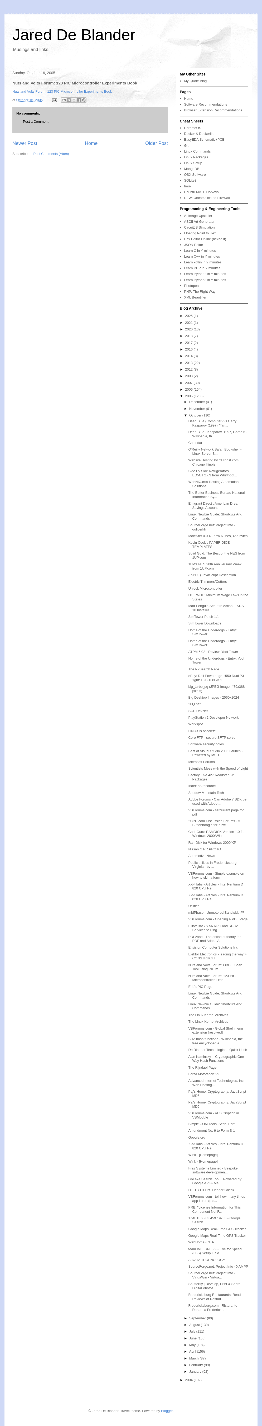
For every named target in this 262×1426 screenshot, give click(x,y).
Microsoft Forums (201, 762)
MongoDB (191, 169)
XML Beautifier (195, 297)
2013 (189, 363)
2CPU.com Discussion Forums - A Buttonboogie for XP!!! (214, 823)
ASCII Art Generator (199, 222)
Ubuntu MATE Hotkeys (201, 192)
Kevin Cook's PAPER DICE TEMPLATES (209, 545)
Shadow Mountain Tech (206, 793)
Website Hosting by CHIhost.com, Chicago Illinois (213, 462)
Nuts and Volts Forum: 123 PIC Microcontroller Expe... (211, 978)
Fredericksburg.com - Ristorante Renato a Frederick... (212, 1308)
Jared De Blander (73, 35)
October (195, 415)
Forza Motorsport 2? (203, 1074)
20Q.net (194, 704)
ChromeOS (192, 128)
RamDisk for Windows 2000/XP (212, 843)
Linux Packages (196, 157)
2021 (189, 323)
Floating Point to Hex (200, 233)
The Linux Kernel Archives (208, 1015)
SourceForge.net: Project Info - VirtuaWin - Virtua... (211, 1275)
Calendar (195, 443)
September (198, 1318)
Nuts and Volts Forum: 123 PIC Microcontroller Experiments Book (62, 91)
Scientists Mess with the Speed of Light (218, 768)
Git (186, 146)
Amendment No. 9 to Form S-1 (211, 1131)
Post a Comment (35, 122)
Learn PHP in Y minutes (202, 268)
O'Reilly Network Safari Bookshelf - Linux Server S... (214, 451)
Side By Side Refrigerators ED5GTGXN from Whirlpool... (212, 473)
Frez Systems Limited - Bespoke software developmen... (212, 1170)
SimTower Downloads (204, 623)
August (195, 1325)
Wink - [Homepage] (202, 1155)
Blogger (167, 1411)
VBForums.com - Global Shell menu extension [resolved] (215, 1030)
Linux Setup (193, 163)
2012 (189, 369)
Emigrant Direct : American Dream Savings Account (214, 505)
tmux (187, 186)
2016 (189, 349)
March (194, 1358)
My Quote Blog (195, 81)
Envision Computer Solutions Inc (213, 947)
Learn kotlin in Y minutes (202, 262)
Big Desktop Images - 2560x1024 (213, 697)
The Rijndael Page (202, 1067)
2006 (189, 389)
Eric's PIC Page (200, 987)
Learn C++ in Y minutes (202, 256)
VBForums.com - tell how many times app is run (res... (216, 1199)
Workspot (195, 724)
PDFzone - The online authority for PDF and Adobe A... (214, 939)
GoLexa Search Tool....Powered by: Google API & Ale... (215, 1181)
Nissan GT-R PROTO (204, 849)
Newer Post (24, 143)
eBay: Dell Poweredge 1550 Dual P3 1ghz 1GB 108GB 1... (216, 678)
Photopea (191, 286)
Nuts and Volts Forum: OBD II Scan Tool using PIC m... (215, 967)
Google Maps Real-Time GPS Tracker (217, 1229)
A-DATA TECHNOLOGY (206, 1260)
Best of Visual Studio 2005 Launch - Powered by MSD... (215, 753)
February (196, 1365)
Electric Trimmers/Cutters (207, 582)
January (195, 1371)
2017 (189, 343)
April (193, 1351)
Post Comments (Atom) (51, 154)
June (193, 1338)
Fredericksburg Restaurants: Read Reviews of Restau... (214, 1297)
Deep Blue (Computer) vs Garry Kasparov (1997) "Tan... (212, 423)
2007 (189, 383)
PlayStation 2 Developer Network (213, 717)
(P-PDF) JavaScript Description (212, 575)
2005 (189, 396)
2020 (189, 329)
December (197, 402)
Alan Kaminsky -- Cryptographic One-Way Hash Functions (216, 1059)
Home (91, 143)
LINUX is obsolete (202, 731)
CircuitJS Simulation (199, 227)
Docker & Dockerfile (199, 134)
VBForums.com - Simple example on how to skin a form (216, 875)
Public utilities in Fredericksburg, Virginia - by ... (212, 865)
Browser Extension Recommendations (213, 110)
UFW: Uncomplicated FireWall (207, 198)
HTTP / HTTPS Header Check (211, 1190)
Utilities (193, 906)
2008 (189, 376)
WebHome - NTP (201, 1242)
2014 (189, 356)
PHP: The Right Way (199, 291)
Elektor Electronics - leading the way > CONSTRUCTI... (217, 956)
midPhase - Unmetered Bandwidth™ (216, 913)
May (193, 1345)
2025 (189, 316)
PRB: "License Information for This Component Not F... (214, 1209)
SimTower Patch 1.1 (203, 617)
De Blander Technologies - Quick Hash (217, 1050)
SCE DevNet (198, 711)
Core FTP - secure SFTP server (212, 738)
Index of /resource (202, 786)
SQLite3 (190, 180)
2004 (189, 1380)
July (192, 1331)
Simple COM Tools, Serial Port (211, 1124)
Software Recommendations (205, 104)
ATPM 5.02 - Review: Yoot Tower (213, 652)
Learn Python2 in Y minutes (205, 274)
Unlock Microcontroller (205, 588)
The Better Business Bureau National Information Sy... (216, 495)
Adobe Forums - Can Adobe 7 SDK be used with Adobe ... (217, 801)
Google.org (196, 1137)
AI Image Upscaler (198, 216)
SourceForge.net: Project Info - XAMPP (218, 1266)
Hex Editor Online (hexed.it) (205, 239)
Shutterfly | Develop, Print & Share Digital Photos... (214, 1286)
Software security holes (206, 744)
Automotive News (201, 856)
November (197, 409)
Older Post (156, 143)
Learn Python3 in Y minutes (205, 280)
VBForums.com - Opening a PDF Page (218, 919)
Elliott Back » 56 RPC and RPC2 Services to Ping (213, 928)
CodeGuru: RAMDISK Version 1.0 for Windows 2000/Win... (216, 834)
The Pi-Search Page (203, 669)
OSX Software (195, 175)
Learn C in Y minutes (200, 251)
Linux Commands (197, 151)
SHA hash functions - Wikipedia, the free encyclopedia (215, 1041)
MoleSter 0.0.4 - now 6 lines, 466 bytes (218, 536)
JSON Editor (193, 245)
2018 (189, 336)
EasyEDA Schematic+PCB (204, 139)
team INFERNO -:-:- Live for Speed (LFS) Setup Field (214, 1251)
